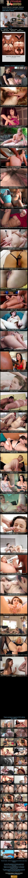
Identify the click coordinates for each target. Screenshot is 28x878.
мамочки (6, 29)
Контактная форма (10, 873)
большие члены (13, 29)
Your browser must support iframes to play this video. (14, 20)
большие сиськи (5, 30)
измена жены (20, 30)
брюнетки (13, 30)
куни (20, 29)
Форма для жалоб (19, 873)
